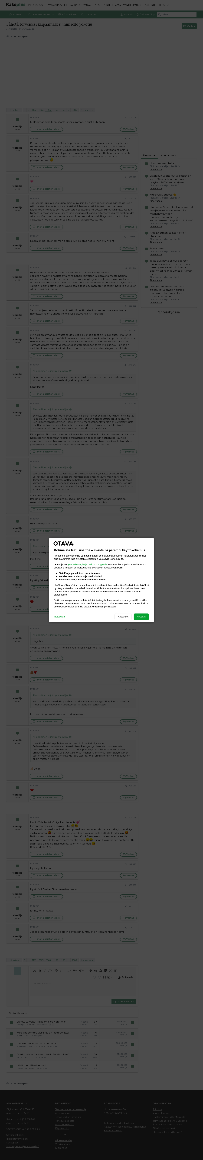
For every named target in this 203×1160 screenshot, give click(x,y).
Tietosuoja (59, 616)
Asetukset (123, 616)
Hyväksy (141, 616)
